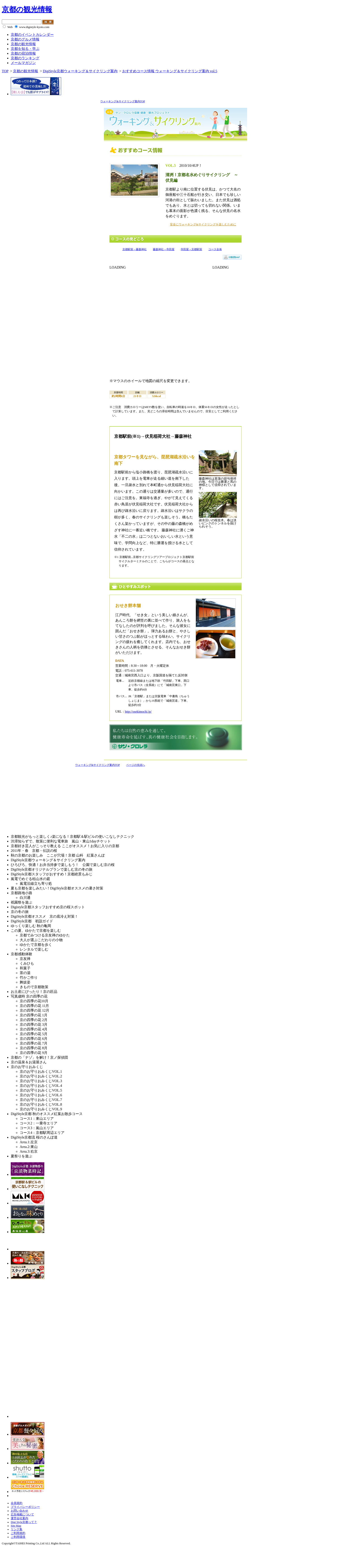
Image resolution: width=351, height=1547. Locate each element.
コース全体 (215, 249)
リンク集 (16, 1529)
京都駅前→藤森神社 (134, 249)
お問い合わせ (19, 1510)
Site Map (16, 1525)
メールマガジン (23, 63)
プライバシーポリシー (25, 1507)
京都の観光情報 (27, 9)
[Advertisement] (39, 799)
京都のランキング (25, 58)
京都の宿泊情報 (23, 53)
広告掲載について (22, 1514)
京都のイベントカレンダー (32, 34)
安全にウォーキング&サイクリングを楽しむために (203, 224)
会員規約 (16, 1503)
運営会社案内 (19, 1518)
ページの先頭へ (135, 765)
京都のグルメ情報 (25, 39)
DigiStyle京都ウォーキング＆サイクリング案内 (80, 71)
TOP (5, 71)
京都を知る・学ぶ (25, 49)
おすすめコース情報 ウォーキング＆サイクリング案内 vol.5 (169, 71)
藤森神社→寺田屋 (163, 249)
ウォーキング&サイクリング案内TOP (122, 101)
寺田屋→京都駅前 (191, 249)
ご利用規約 (18, 1533)
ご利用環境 (18, 1536)
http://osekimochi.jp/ (138, 711)
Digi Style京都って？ (24, 1522)
